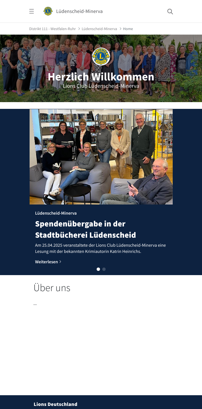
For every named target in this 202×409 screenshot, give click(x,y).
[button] (98, 269)
